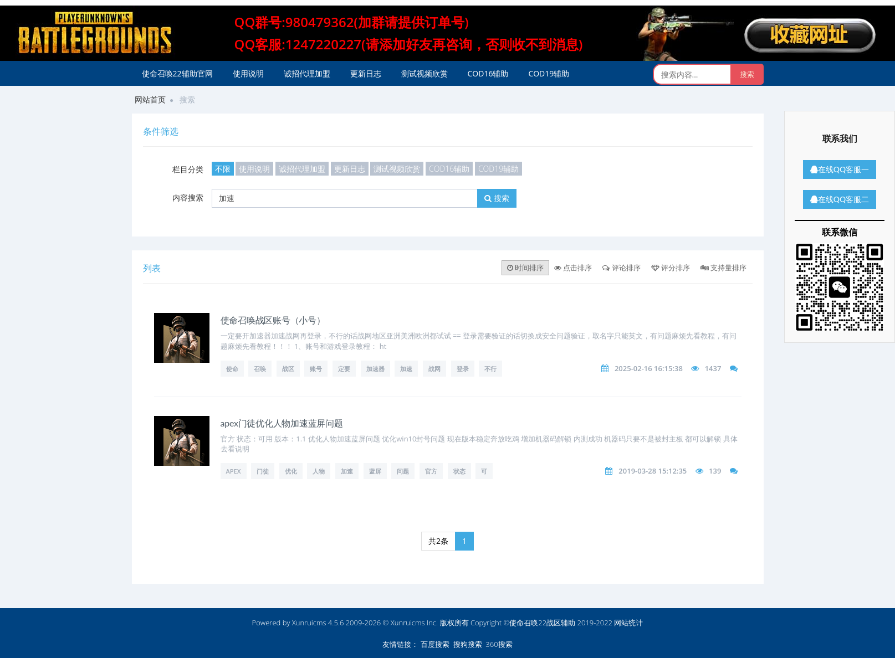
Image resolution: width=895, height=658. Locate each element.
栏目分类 (187, 169)
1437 (713, 368)
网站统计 (628, 623)
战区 (288, 368)
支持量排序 (723, 268)
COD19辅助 (548, 73)
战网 (434, 368)
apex (233, 471)
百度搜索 (435, 644)
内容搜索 (187, 197)
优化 (291, 471)
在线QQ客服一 (839, 169)
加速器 (375, 368)
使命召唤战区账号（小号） (273, 320)
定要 (344, 368)
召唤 (260, 368)
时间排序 (525, 268)
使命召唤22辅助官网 (177, 73)
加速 (406, 368)
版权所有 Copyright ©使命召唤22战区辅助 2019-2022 (526, 623)
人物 (319, 471)
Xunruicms (309, 623)
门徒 (263, 471)
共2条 (438, 541)
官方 (431, 471)
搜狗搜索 (467, 644)
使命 (232, 368)
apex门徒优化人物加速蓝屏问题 (282, 423)
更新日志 (365, 73)
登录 (463, 368)
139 (715, 471)
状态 (459, 471)
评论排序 (621, 268)
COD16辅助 (488, 73)
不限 (223, 168)
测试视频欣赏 (424, 73)
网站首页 (150, 99)
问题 (403, 471)
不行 (490, 368)
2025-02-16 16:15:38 (649, 368)
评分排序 (670, 268)
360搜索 (498, 644)
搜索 (496, 198)
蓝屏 (375, 471)
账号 (316, 368)
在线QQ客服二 (839, 199)
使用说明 (248, 73)
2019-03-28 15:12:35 (652, 471)
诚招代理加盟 (307, 73)
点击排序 (573, 268)
